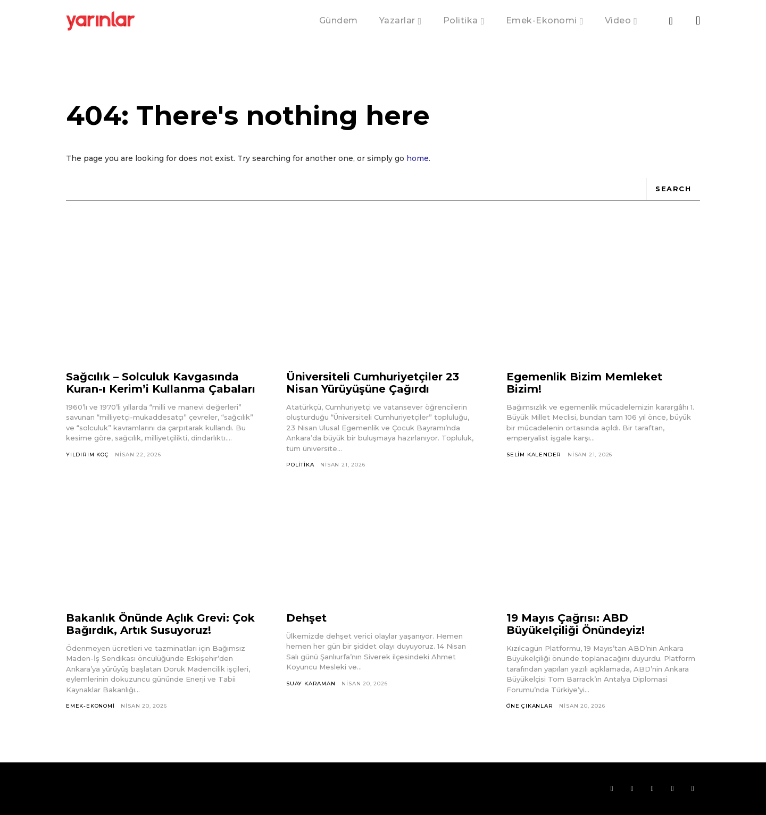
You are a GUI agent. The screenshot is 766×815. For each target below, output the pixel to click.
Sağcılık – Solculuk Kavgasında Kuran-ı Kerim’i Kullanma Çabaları (160, 382)
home (417, 158)
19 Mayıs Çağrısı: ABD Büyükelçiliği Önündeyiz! (575, 624)
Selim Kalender (533, 454)
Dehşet (306, 618)
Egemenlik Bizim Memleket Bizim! (584, 382)
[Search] (673, 189)
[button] (671, 21)
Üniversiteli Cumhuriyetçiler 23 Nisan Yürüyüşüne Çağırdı (372, 382)
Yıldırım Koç (87, 454)
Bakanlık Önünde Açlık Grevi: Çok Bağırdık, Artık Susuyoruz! (160, 624)
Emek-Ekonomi (90, 705)
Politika (300, 464)
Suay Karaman (311, 683)
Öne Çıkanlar (529, 705)
